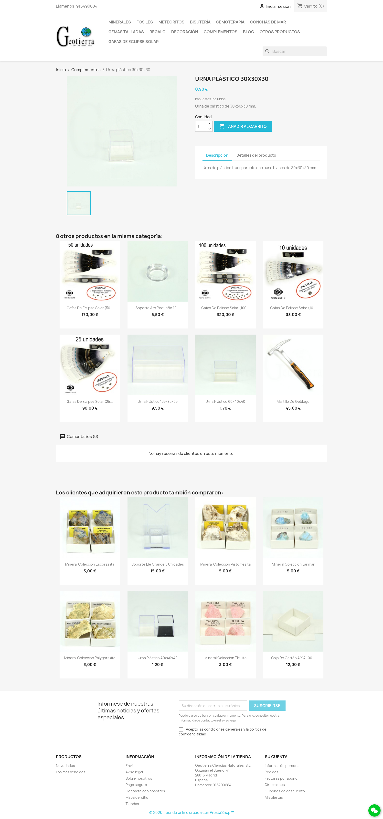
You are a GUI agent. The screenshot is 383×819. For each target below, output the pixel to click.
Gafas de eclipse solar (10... (293, 308)
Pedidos (271, 772)
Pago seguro (136, 784)
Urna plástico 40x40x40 (158, 657)
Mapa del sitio (137, 797)
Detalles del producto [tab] (256, 155)
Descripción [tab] (217, 155)
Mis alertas (274, 797)
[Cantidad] (201, 126)
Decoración (184, 31)
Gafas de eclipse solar (133, 41)
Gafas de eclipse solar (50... (90, 308)
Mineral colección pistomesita (225, 564)
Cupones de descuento (285, 791)
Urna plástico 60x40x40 (225, 401)
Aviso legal (134, 772)
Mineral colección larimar (293, 564)
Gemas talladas (126, 31)
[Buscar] (295, 51)
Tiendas (132, 803)
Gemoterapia (230, 22)
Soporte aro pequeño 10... (158, 308)
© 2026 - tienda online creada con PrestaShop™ (191, 812)
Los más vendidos (70, 772)
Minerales (119, 22)
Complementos (220, 31)
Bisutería (200, 22)
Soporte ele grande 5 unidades (157, 564)
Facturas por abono (281, 778)
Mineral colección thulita (225, 657)
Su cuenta (276, 756)
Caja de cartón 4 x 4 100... (293, 657)
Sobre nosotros (139, 778)
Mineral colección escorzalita (89, 564)
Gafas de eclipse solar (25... (90, 401)
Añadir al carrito (243, 126)
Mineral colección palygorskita (89, 657)
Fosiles (145, 22)
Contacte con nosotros (145, 791)
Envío (130, 765)
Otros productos (280, 31)
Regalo (157, 31)
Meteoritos (171, 22)
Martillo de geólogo (293, 401)
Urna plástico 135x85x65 (158, 401)
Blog (248, 31)
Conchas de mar (268, 22)
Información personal (282, 765)
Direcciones (275, 784)
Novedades (65, 765)
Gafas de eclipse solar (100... (225, 308)
